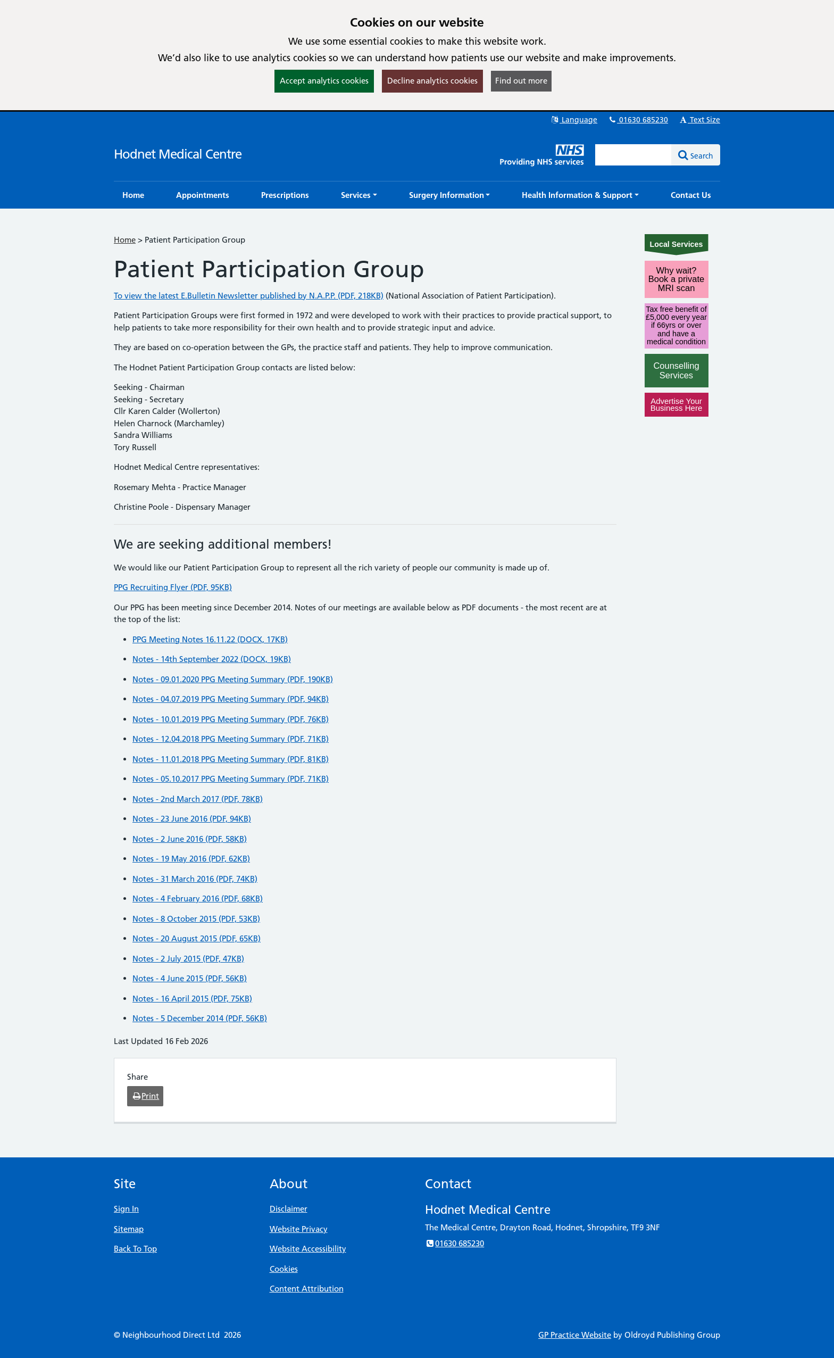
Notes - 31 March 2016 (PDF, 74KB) (194, 879)
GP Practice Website (574, 1335)
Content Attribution (307, 1289)
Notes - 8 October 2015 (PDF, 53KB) (196, 919)
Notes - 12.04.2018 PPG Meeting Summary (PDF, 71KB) (230, 739)
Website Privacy (299, 1229)
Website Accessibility (308, 1249)
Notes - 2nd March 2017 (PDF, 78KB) (197, 799)
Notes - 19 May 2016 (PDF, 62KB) (191, 859)
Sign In (126, 1209)
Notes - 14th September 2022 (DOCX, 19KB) (211, 659)
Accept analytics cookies (324, 81)
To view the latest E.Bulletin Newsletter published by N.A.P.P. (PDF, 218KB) (248, 296)
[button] (359, 195)
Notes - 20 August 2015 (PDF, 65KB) (196, 938)
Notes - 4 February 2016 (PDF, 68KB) (197, 898)
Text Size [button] (699, 120)
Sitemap (129, 1229)
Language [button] (573, 120)
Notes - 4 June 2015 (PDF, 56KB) (189, 978)
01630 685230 (637, 120)
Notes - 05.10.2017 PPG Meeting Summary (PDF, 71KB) (230, 779)
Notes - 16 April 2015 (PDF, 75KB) (192, 998)
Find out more (521, 81)
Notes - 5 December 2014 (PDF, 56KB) (199, 1018)
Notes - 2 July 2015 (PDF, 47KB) (188, 959)
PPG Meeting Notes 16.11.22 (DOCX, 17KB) (210, 639)
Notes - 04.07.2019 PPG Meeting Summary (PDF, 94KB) (230, 699)
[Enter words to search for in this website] (633, 154)
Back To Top (135, 1249)
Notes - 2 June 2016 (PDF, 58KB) (189, 839)
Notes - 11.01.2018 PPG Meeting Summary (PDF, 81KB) (230, 759)
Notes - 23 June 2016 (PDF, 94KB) (191, 819)
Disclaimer (288, 1209)
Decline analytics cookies (432, 81)
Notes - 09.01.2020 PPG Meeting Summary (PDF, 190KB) (232, 679)
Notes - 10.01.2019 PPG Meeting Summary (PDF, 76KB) (230, 719)
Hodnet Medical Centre (177, 154)
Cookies (284, 1269)
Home (125, 240)
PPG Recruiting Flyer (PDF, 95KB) (173, 587)
